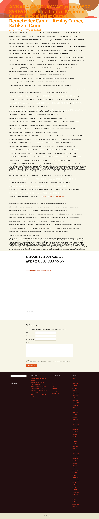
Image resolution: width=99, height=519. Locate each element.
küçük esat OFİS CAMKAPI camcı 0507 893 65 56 (48, 193)
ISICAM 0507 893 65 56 (70, 179)
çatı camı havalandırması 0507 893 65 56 (76, 135)
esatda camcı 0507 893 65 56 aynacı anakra (19, 175)
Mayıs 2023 (75, 412)
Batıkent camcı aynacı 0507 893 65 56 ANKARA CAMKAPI (22, 75)
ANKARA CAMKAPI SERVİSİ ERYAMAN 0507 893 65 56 (21, 47)
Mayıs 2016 (75, 494)
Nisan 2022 (74, 434)
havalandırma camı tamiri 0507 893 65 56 (18, 179)
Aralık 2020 (74, 470)
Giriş (53, 386)
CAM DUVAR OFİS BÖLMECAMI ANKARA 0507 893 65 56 (51, 82)
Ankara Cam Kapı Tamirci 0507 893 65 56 (69, 36)
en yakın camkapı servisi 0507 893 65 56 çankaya (20, 153)
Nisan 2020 (74, 472)
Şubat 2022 (75, 439)
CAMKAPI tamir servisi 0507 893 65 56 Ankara (19, 128)
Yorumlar (55, 391)
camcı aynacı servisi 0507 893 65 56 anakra (38, 106)
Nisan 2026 (74, 378)
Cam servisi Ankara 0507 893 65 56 (45, 99)
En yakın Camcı (75, 150)
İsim (27, 332)
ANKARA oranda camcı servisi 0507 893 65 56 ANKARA (21, 57)
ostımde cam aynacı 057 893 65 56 (71, 207)
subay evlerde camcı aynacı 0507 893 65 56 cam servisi (21, 214)
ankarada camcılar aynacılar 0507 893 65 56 (67, 64)
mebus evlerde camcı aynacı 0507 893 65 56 (52, 196)
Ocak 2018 (74, 489)
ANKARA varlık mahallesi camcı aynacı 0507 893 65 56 (21, 61)
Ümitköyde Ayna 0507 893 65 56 (43, 224)
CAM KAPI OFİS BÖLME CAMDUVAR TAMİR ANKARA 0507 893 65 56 (25, 92)
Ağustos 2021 (75, 453)
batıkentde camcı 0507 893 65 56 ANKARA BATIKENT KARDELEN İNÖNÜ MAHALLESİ (55, 78)
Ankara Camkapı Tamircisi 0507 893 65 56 (76, 47)
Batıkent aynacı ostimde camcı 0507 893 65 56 (55, 71)
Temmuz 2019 (75, 480)
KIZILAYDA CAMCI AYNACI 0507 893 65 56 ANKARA (67, 189)
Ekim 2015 (74, 499)
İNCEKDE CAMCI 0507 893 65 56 (38, 179)
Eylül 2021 (74, 451)
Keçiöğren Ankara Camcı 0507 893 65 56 (38, 182)
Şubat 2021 (75, 465)
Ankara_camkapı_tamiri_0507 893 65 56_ (18, 68)
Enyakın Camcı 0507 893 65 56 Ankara (40, 160)
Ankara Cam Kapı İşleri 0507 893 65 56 (71, 33)
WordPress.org (55, 393)
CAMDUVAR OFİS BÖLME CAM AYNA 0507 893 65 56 (21, 114)
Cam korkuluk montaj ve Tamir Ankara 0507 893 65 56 (21, 99)
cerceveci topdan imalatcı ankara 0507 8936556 (70, 139)
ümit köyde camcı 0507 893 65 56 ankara (37, 221)
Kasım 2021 (75, 446)
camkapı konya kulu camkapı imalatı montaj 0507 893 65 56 (22, 121)
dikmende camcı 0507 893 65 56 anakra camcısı (43, 146)
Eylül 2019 (74, 475)
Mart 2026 (74, 381)
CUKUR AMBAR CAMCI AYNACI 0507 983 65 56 (20, 142)
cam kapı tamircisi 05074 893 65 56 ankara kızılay (67, 96)
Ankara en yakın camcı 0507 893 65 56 (73, 50)
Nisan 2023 (74, 414)
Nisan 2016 (74, 497)
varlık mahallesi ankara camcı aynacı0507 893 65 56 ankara (67, 224)
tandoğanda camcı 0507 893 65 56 (45, 214)
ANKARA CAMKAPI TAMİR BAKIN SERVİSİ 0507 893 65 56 (50, 47)
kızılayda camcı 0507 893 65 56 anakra (17, 189)
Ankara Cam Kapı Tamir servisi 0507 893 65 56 (46, 36)
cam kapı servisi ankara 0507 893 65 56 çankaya (20, 96)
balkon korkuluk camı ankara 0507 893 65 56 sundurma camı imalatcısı (25, 71)
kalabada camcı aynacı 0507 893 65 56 (17, 182)
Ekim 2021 (74, 448)
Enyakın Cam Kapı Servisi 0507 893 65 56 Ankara (20, 157)
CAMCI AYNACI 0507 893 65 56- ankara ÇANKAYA (67, 99)
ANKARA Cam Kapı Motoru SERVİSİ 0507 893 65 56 (21, 36)
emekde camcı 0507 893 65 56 (16, 150)
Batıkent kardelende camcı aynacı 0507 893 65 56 (20, 78)
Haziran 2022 (75, 429)
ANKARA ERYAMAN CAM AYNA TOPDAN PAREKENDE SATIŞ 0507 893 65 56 (50, 54)
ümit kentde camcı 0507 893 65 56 (17, 221)
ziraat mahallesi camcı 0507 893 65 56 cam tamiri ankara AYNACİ (24, 235)
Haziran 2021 (75, 458)
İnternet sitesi (30, 339)
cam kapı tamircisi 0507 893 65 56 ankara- (43, 96)
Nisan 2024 (74, 407)
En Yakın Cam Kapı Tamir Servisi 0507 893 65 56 (58, 150)
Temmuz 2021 (75, 456)
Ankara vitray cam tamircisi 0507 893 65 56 (46, 61)
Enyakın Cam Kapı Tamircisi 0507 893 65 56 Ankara (46, 157)
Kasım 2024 (75, 400)
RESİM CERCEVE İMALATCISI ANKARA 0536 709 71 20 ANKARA (23, 210)
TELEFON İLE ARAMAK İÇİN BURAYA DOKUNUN (38, 271)
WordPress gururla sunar (49, 516)
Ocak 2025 (74, 398)
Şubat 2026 (75, 383)
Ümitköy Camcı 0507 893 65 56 (57, 221)
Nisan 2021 (74, 463)
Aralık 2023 (74, 410)
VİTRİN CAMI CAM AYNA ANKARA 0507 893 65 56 (68, 228)
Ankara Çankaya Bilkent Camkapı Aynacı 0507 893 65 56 (22, 50)
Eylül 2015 (74, 501)
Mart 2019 (74, 482)
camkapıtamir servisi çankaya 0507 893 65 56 (67, 128)
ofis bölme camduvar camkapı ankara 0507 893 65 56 (53, 203)
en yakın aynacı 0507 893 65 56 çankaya (35, 150)
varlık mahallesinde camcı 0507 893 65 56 (18, 228)
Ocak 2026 (74, 386)
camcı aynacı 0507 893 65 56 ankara (41, 103)
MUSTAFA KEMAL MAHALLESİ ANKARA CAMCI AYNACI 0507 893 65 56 (25, 200)
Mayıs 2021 (75, 460)
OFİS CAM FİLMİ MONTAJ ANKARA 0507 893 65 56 (20, 207)
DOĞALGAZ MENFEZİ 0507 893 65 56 (66, 146)
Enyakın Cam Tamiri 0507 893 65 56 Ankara (19, 160)
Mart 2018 (74, 487)
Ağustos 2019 (75, 477)
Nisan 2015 (74, 506)
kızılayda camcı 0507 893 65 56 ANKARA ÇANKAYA (40, 189)
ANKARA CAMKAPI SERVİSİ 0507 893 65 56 (74, 40)
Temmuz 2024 (75, 405)
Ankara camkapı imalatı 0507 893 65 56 (53, 40)
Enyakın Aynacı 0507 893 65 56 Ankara (43, 153)
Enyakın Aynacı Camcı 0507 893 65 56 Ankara (65, 153)
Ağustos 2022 (75, 424)
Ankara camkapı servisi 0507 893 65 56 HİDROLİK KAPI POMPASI (24, 43)
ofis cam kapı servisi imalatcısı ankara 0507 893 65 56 (47, 207)
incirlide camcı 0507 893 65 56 (55, 179)
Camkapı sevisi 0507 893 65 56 (60, 125)
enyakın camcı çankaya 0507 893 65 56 (61, 160)
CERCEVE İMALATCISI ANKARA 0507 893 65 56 (45, 139)
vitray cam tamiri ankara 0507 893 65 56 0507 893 (42, 228)
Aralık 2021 (74, 443)
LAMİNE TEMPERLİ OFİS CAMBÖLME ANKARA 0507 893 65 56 (23, 196)
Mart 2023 (74, 417)
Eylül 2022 (74, 422)
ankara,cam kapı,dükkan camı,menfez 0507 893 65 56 (21, 64)
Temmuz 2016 (75, 492)
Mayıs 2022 (75, 431)
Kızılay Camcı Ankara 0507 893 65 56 (59, 186)
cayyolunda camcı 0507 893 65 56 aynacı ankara (20, 139)
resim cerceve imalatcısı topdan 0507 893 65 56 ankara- (54, 210)
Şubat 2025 (75, 395)
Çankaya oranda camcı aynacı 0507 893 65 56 (46, 132)
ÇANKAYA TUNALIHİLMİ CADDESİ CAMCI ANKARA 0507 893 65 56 (24, 135)
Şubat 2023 (75, 419)
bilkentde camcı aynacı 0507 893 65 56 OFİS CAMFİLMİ (21, 82)
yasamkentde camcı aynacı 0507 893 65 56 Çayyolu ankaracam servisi (25, 231)
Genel (12, 386)
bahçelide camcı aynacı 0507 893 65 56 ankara (41, 68)
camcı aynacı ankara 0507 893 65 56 (17, 106)
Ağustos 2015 (75, 504)
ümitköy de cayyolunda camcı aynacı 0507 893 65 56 (21, 224)
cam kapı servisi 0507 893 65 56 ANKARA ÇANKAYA (55, 92)
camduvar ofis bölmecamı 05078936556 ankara (47, 114)
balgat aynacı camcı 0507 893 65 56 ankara (65, 68)
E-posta (28, 336)
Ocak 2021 (74, 468)
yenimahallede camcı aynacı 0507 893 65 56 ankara (56, 231)
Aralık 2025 (74, 388)
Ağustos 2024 (75, 402)
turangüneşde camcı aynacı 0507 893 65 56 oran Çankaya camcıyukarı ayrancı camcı (59, 217)
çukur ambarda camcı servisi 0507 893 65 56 (19, 146)
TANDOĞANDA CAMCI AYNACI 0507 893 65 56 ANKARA (69, 214)
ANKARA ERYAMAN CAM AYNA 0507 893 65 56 (19, 54)
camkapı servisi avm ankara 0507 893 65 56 (40, 125)
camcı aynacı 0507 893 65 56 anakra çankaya (19, 103)
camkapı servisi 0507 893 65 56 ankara (18, 125)
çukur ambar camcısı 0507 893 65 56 (42, 142)
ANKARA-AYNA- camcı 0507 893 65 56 (45, 64)
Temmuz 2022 (75, 427)
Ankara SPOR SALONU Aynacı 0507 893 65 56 (74, 57)
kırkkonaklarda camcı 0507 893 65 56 (39, 186)
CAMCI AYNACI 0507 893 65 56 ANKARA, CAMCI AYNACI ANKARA (67, 103)
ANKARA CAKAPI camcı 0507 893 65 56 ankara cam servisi (22, 33)
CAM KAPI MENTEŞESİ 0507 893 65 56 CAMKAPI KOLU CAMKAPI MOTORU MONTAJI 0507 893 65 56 (32, 89)
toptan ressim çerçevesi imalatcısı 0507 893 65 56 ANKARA (23, 217)
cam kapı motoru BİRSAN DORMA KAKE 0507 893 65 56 (72, 89)
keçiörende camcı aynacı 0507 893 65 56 (60, 182)
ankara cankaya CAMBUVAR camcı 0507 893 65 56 (49, 50)
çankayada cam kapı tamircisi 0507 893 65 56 (53, 135)
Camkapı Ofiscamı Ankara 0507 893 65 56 (48, 121)
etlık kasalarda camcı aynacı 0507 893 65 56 (42, 175)
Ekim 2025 (74, 390)
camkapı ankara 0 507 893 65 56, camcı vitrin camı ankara (22, 118)
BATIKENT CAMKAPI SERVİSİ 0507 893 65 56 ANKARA (51, 75)
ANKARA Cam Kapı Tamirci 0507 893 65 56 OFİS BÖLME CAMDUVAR (25, 40)
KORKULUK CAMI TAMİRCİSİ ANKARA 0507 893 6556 (21, 193)
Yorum (27, 342)
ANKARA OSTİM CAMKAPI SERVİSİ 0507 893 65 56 (49, 57)
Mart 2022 (74, 436)
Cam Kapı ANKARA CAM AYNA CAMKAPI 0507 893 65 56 (22, 85)
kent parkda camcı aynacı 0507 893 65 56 (18, 186)
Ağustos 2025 (75, 393)
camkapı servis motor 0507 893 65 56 (70, 121)
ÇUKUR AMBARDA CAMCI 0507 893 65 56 (63, 142)
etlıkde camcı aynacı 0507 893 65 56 (63, 175)
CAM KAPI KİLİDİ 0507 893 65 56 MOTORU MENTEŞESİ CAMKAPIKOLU (54, 85)
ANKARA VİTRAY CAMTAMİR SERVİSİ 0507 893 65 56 (71, 61)
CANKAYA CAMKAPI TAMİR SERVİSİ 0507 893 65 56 (21, 132)
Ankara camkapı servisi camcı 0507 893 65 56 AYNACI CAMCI (56, 43)
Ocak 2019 (74, 485)
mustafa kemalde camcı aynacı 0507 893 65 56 (55, 200)
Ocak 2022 (74, 441)
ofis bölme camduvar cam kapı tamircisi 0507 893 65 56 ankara (23, 203)
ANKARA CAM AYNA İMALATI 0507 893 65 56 (49, 33)
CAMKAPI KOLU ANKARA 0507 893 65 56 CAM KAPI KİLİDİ (52, 118)
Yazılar (54, 388)
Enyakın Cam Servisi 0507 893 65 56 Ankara (71, 157)
